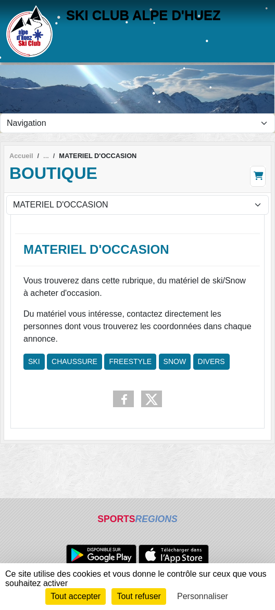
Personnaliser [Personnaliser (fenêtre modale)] (202, 596)
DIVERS (211, 361)
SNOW (175, 361)
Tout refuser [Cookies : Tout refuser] (138, 596)
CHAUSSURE (74, 361)
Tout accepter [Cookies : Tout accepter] (76, 596)
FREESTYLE (130, 361)
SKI (34, 361)
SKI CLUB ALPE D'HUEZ (143, 15)
